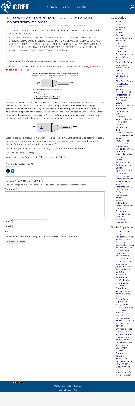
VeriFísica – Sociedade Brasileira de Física (124, 219)
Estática (119, 60)
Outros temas (122, 176)
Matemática (121, 122)
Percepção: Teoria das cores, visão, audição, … (124, 181)
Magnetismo (121, 116)
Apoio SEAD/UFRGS (67, 390)
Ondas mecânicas (124, 165)
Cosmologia (121, 43)
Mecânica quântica (124, 133)
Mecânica (120, 124)
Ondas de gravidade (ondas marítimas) (124, 154)
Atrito (118, 30)
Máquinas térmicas (124, 119)
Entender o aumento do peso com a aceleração (124, 291)
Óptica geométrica (124, 170)
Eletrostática (122, 57)
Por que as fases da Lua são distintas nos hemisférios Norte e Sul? (124, 358)
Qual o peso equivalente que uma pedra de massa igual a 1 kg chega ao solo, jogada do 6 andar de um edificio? (124, 261)
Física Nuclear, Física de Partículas (122, 87)
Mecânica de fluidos (44, 25)
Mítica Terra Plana (124, 135)
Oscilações (121, 173)
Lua (117, 114)
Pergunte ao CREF (125, 187)
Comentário (11, 189)
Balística (119, 32)
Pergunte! (81, 7)
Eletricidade (121, 51)
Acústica (120, 22)
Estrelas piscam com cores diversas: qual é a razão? (125, 321)
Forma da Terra (123, 97)
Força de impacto (124, 92)
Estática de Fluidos (124, 62)
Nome (8, 221)
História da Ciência (124, 106)
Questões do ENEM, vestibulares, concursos (69, 25)
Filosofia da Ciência (124, 81)
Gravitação (121, 103)
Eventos (66, 7)
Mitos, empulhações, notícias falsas (122, 141)
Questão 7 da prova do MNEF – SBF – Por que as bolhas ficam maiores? (49, 20)
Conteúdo (52, 7)
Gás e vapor (121, 100)
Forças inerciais (123, 95)
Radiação (120, 200)
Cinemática (121, 35)
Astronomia (121, 24)
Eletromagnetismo (124, 54)
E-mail (8, 226)
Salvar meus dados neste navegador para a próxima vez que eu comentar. (42, 236)
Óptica (119, 168)
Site (6, 231)
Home (38, 7)
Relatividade (121, 203)
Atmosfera (120, 27)
